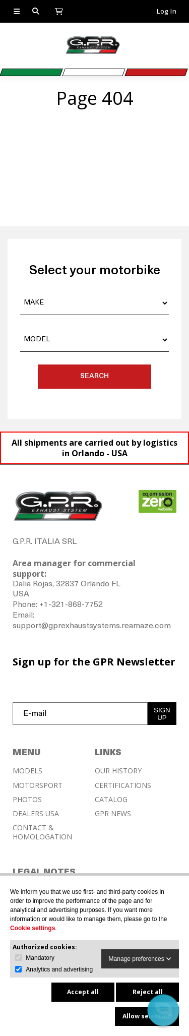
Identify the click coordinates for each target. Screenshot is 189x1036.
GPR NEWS (113, 813)
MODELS (27, 770)
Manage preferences (140, 958)
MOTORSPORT (37, 785)
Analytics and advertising (59, 969)
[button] (163, 1010)
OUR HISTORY (118, 770)
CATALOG (111, 799)
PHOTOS (27, 799)
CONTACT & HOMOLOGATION (42, 832)
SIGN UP (162, 713)
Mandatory (40, 957)
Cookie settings (32, 928)
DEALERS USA (36, 813)
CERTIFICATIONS (123, 785)
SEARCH (94, 376)
